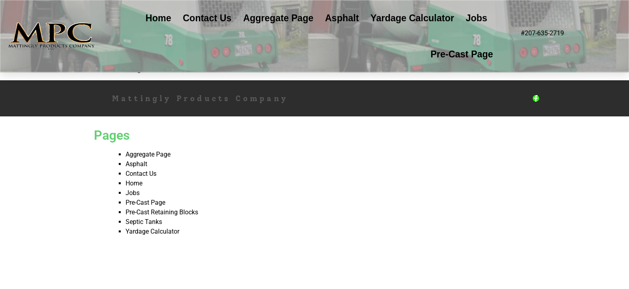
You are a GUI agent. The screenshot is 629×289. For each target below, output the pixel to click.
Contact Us (207, 18)
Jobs (476, 18)
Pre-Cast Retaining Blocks (162, 212)
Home (158, 18)
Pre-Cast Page (461, 54)
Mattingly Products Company (200, 98)
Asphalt (342, 18)
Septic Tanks (144, 222)
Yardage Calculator (412, 18)
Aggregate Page (278, 18)
